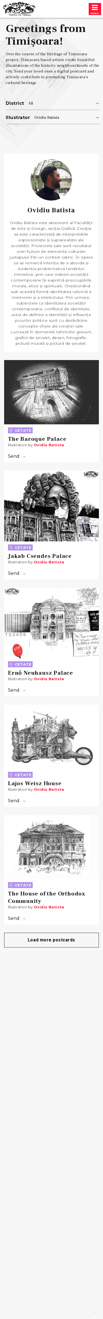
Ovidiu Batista (49, 445)
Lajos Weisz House (35, 783)
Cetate (20, 430)
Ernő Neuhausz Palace (40, 673)
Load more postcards (51, 940)
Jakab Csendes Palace (40, 556)
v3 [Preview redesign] (95, 1313)
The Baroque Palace (37, 439)
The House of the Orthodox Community (46, 897)
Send (14, 456)
